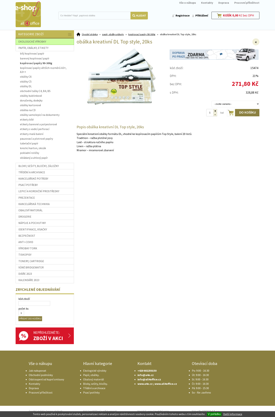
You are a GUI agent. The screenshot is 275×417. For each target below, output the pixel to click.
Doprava (223, 2)
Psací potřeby (91, 392)
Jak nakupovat (37, 370)
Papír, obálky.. (91, 375)
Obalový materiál (93, 379)
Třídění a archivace (94, 388)
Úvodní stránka (90, 34)
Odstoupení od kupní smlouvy (46, 379)
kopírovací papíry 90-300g (141, 34)
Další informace (232, 414)
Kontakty (207, 2)
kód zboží (24, 298)
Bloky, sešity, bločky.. (95, 383)
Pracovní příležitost (246, 2)
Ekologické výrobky (94, 370)
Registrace (183, 15)
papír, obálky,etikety (113, 34)
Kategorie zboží (45, 34)
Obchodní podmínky (41, 375)
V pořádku (214, 414)
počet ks (23, 308)
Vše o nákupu (187, 2)
